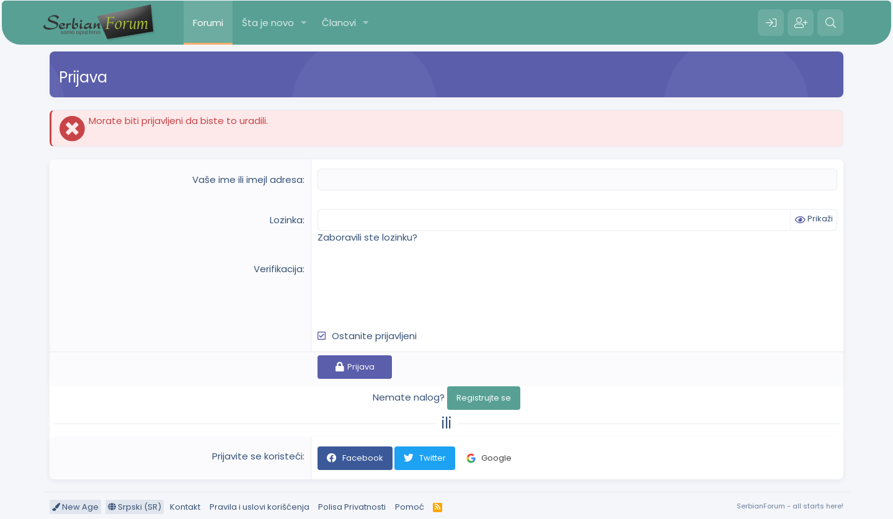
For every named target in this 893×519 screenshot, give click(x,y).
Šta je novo (268, 22)
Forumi (208, 22)
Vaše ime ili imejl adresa (247, 179)
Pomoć (409, 507)
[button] (304, 23)
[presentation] (412, 286)
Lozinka (286, 219)
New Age (75, 507)
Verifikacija (278, 268)
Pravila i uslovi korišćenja (259, 507)
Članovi (339, 22)
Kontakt (185, 507)
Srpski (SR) (134, 507)
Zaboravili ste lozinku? (367, 237)
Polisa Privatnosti (352, 507)
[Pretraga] (830, 23)
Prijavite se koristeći (257, 456)
